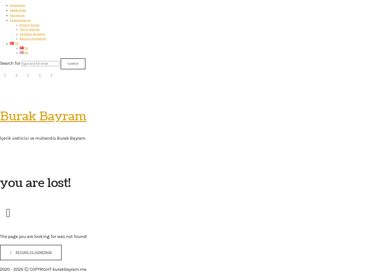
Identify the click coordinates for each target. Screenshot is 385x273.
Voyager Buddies (32, 34)
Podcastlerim (20, 20)
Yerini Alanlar (30, 29)
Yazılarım (17, 15)
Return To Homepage (30, 252)
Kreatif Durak (30, 25)
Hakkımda (18, 10)
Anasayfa (17, 5)
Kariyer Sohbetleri (33, 38)
